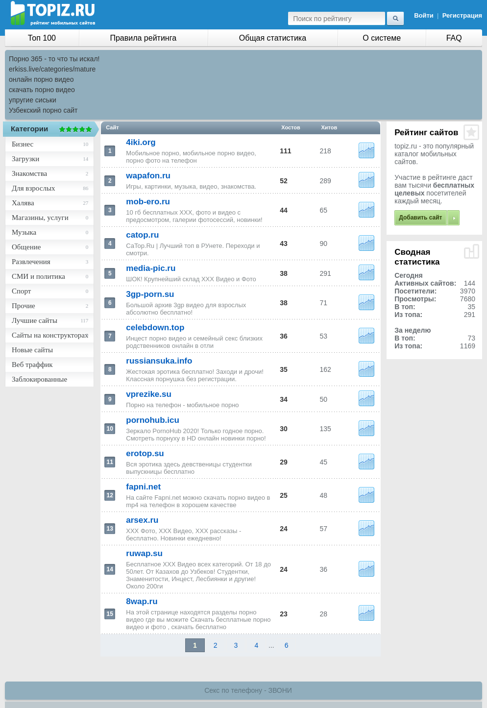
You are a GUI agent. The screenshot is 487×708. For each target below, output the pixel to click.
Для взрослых (33, 188)
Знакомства (29, 173)
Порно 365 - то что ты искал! (54, 59)
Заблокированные (39, 379)
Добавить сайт (420, 217)
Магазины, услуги (40, 217)
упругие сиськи (32, 100)
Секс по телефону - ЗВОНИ (248, 690)
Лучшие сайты (34, 320)
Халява (23, 203)
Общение (26, 247)
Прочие (23, 306)
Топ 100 (42, 38)
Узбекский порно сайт (43, 110)
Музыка (24, 232)
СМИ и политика (38, 276)
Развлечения (31, 262)
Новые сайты (32, 350)
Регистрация (462, 15)
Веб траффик (32, 364)
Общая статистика (272, 38)
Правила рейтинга (143, 38)
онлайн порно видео (41, 79)
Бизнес (22, 144)
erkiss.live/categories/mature (52, 69)
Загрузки (25, 159)
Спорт (21, 291)
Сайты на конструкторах (50, 335)
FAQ (454, 38)
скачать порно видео (42, 90)
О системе (382, 38)
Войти (424, 15)
